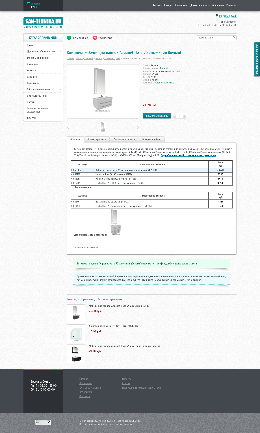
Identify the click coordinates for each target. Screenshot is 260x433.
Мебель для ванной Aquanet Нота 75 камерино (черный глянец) (124, 346)
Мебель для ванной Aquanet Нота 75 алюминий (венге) (119, 305)
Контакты (231, 5)
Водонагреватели (37, 95)
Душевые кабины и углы (41, 51)
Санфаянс (32, 76)
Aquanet (164, 68)
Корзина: (35, 3)
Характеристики (97, 139)
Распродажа (105, 38)
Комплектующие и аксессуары (37, 110)
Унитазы (31, 70)
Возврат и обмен (151, 139)
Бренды (168, 5)
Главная (157, 5)
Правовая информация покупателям (142, 387)
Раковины (32, 64)
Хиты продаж (80, 38)
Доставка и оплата (200, 5)
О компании (181, 5)
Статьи (126, 383)
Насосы (31, 102)
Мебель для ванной (38, 57)
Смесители (33, 83)
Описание (75, 139)
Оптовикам (218, 5)
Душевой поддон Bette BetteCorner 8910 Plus (114, 326)
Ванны (30, 45)
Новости (126, 379)
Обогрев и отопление (38, 89)
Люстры (31, 118)
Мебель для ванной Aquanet (108, 58)
